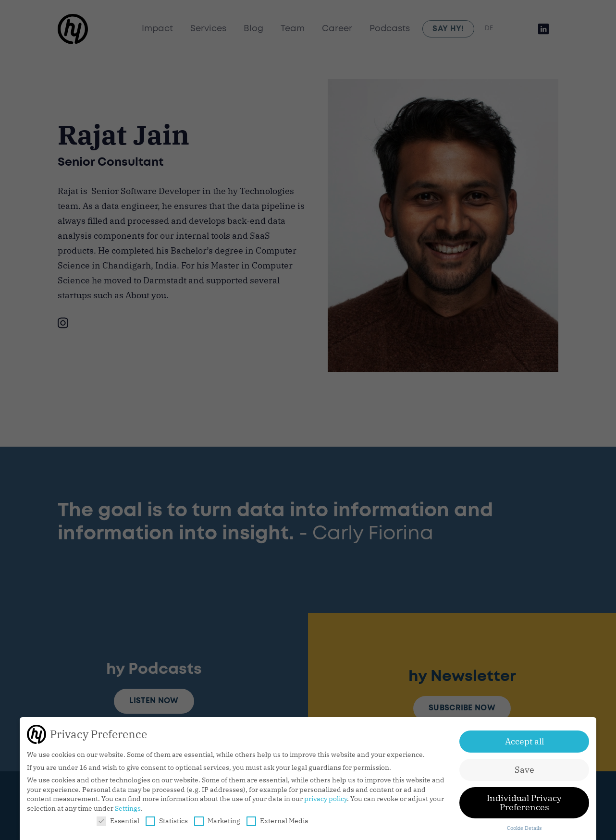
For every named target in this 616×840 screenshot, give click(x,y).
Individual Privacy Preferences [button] (524, 802)
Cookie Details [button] (524, 828)
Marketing (217, 820)
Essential (118, 820)
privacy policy (325, 798)
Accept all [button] (524, 741)
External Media (277, 820)
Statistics (167, 820)
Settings (128, 808)
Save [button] (524, 769)
